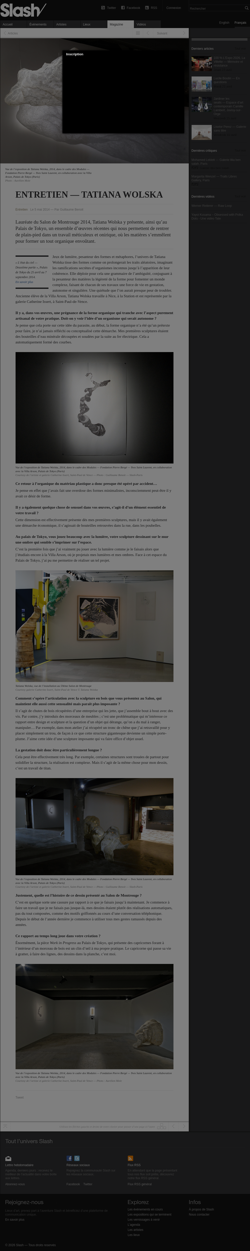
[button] (181, 54)
